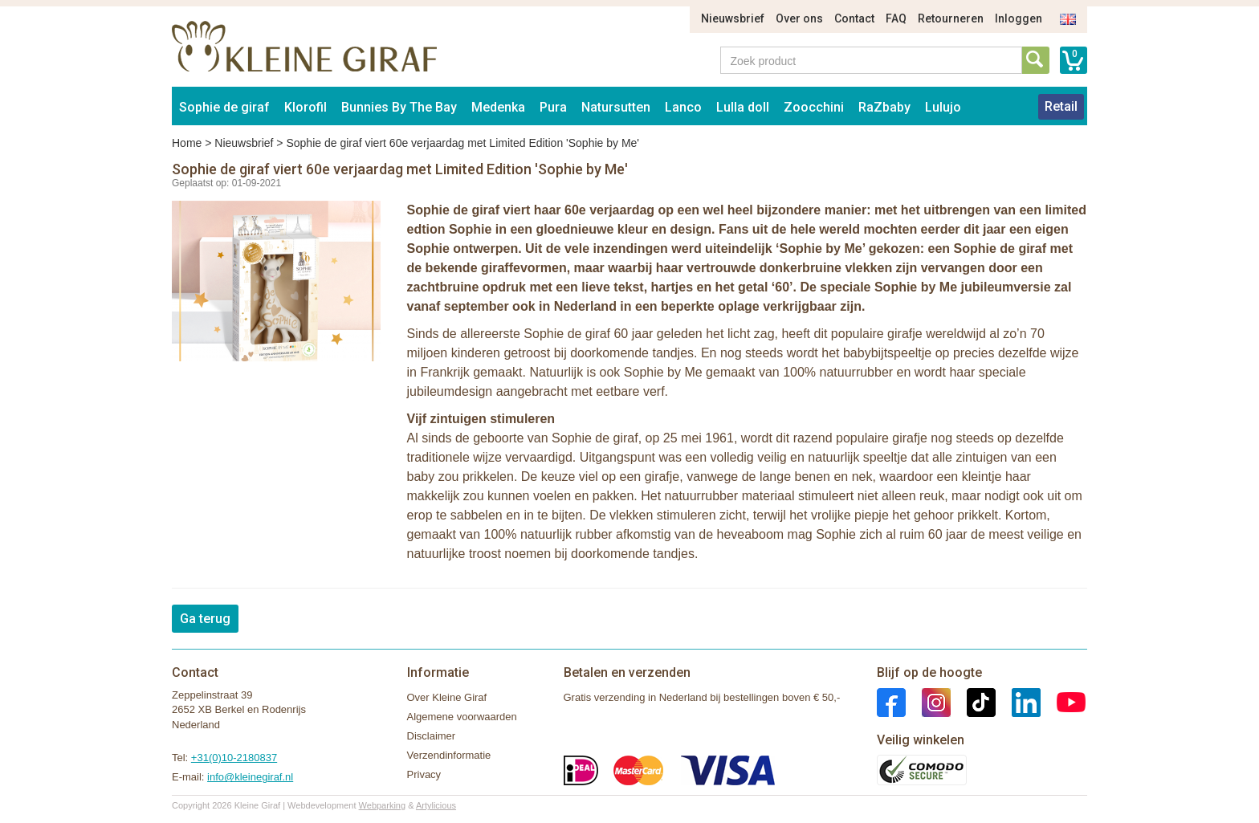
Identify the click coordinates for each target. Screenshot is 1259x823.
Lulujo (943, 107)
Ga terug (205, 618)
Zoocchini (814, 107)
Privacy (424, 774)
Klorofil (305, 107)
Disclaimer (431, 736)
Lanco (683, 107)
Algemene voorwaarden (462, 717)
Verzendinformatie (449, 755)
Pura (553, 107)
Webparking (382, 805)
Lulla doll (742, 107)
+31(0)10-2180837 (234, 758)
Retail (1061, 106)
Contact (854, 18)
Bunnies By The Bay (399, 107)
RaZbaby (884, 107)
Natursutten (615, 107)
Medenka (498, 107)
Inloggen (1018, 18)
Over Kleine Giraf (447, 697)
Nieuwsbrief (732, 18)
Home (187, 142)
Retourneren (951, 18)
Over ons (799, 18)
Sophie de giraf (224, 107)
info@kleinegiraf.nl (250, 777)
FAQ (896, 18)
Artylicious (436, 805)
